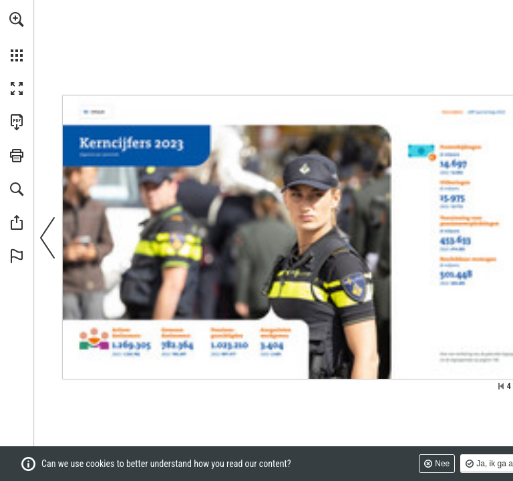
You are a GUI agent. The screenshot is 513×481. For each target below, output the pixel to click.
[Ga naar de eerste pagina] (501, 386)
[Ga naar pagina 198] (490, 359)
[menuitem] (16, 36)
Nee (442, 463)
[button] (16, 19)
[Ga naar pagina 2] (95, 112)
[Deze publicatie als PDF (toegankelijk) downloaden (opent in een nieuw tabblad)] (16, 122)
